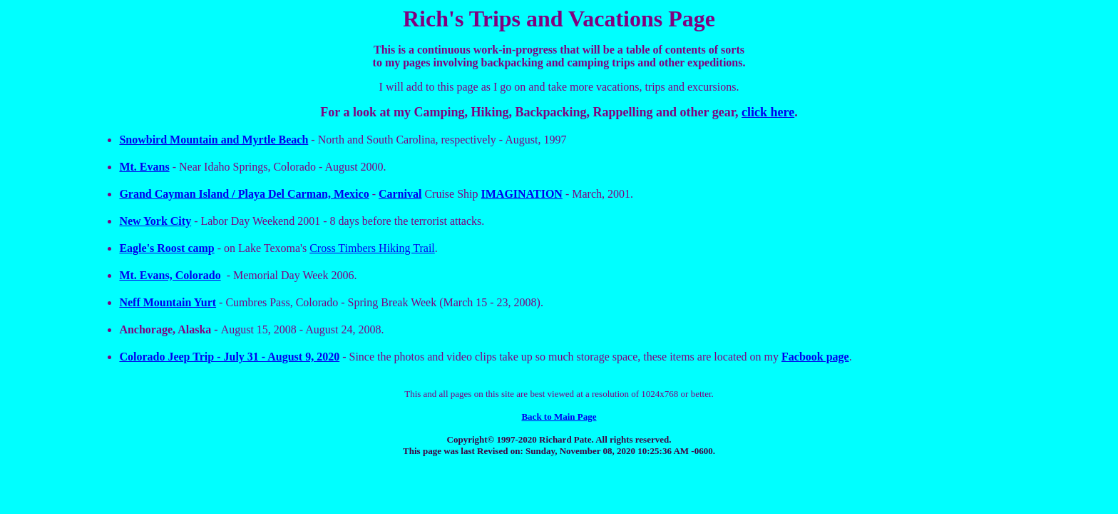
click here (768, 112)
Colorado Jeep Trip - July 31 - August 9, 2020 (229, 357)
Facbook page (815, 357)
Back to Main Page (558, 416)
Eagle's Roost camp (166, 248)
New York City (155, 221)
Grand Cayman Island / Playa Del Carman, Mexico (244, 194)
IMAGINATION (522, 194)
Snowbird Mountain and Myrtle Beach (213, 139)
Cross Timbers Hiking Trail (372, 248)
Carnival (400, 194)
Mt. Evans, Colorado (169, 275)
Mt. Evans (144, 167)
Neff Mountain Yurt (167, 302)
